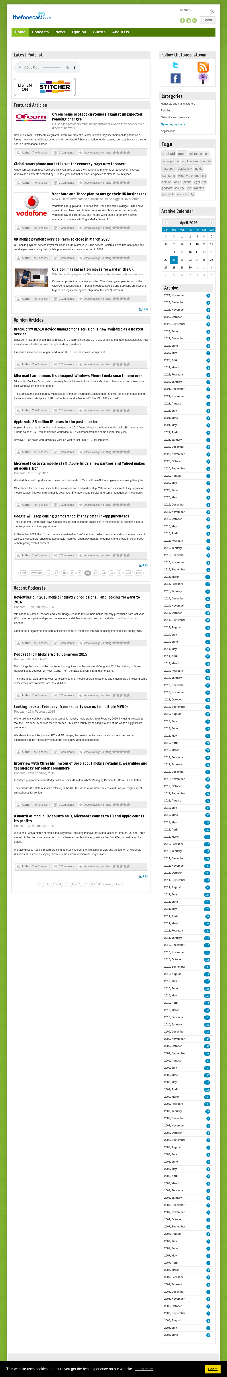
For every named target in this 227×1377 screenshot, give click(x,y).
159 (207, 1068)
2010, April (171, 1002)
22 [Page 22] (95, 573)
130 (207, 873)
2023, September (174, 324)
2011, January (173, 937)
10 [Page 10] (99, 884)
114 (207, 996)
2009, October (173, 1046)
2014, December (174, 598)
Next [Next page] (128, 573)
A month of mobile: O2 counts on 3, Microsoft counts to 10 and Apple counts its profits (79, 818)
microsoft (195, 154)
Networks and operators (175, 117)
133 (207, 822)
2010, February (173, 1017)
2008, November (174, 1125)
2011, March (172, 923)
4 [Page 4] (60, 884)
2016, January (173, 548)
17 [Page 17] (56, 573)
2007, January (173, 1284)
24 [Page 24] (111, 573)
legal (197, 182)
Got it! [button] (212, 1369)
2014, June (171, 641)
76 (208, 707)
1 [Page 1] (41, 884)
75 (208, 721)
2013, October (173, 699)
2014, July (170, 634)
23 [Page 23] (103, 573)
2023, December (174, 302)
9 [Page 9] (92, 884)
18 (208, 584)
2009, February (173, 1103)
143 (207, 1025)
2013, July (170, 721)
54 (208, 613)
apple (182, 154)
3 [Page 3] (54, 884)
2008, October (173, 1132)
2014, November (174, 605)
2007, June (171, 1248)
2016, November (174, 511)
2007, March (172, 1270)
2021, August (172, 403)
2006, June (171, 1334)
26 (208, 591)
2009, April (171, 1089)
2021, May (170, 425)
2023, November (174, 309)
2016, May (170, 526)
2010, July (170, 981)
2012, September (174, 793)
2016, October (173, 519)
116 (207, 938)
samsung (168, 175)
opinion (166, 182)
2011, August (172, 887)
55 (208, 656)
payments (168, 194)
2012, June (171, 815)
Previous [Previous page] (36, 573)
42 (208, 620)
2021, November (174, 396)
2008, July (170, 1154)
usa (188, 188)
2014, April (171, 656)
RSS (145, 309)
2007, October (173, 1219)
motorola (182, 194)
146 (207, 1039)
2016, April (171, 533)
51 (208, 649)
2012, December (174, 771)
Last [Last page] (139, 573)
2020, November (174, 454)
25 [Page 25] (118, 573)
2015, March (172, 576)
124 (207, 895)
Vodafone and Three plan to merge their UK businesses (99, 194)
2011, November (174, 865)
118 (207, 945)
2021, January (173, 439)
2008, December (174, 1118)
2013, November (174, 692)
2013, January (173, 764)
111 (207, 974)
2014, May (170, 649)
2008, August (172, 1147)
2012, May (170, 822)
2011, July (170, 894)
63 (208, 664)
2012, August (172, 800)
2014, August (172, 627)
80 (208, 815)
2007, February (173, 1277)
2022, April (171, 360)
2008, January (173, 1197)
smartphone (170, 161)
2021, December (174, 389)
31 (208, 627)
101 (207, 923)
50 (208, 642)
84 (208, 678)
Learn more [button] (144, 1369)
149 (207, 1046)
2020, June (171, 490)
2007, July (170, 1241)
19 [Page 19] (71, 573)
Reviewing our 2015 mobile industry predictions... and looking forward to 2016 (77, 599)
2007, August (172, 1233)
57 (208, 714)
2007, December (174, 1205)
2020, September (174, 468)
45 (208, 606)
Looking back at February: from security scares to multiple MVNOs (71, 706)
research (168, 168)
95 (208, 765)
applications (190, 161)
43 (208, 635)
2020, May (170, 497)
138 (207, 931)
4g (192, 194)
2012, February (173, 844)
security (179, 188)
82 (208, 916)
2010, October (173, 959)
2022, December (174, 338)
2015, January (173, 591)
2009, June (171, 1075)
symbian (198, 188)
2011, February (173, 930)
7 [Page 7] (79, 884)
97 (208, 758)
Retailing (166, 110)
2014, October (173, 613)
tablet (177, 182)
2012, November (174, 779)
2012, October (173, 786)
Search (212, 11)
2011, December (174, 858)
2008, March (172, 1183)
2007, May (170, 1255)
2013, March (172, 750)
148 (207, 1053)
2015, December (174, 555)
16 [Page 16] (48, 573)
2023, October (173, 317)
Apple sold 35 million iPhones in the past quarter (56, 421)
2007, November (174, 1212)
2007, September (174, 1226)
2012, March (172, 836)
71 (208, 700)
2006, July (170, 1327)
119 (207, 880)
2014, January (173, 677)
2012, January (173, 851)
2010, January (173, 1024)
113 (207, 844)
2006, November (174, 1298)
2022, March (172, 367)
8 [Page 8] (85, 884)
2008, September (174, 1140)
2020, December (174, 446)
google (206, 161)
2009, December (174, 1031)
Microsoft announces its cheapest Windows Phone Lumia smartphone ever (78, 375)
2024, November (174, 295)
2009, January (173, 1111)
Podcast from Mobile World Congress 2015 (50, 654)
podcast (167, 188)
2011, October (173, 872)
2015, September (174, 569)
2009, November (174, 1039)
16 (208, 577)
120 (207, 902)
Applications (168, 131)
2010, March (172, 1010)
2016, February (173, 540)
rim (204, 182)
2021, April (171, 432)
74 (208, 743)
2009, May (170, 1082)
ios (204, 175)
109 (207, 866)
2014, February (173, 670)
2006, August (172, 1320)
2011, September (174, 880)
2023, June (171, 331)
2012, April (171, 829)
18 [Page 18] (64, 573)
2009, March (172, 1096)
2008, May (170, 1169)
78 (208, 671)
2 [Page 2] (47, 884)
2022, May (170, 352)
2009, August (172, 1060)
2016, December (174, 504)
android (168, 154)
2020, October (173, 461)
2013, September (174, 706)
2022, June (171, 345)
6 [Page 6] (73, 884)
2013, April (171, 743)
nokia (198, 168)
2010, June (171, 988)
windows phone (189, 175)
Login (208, 20)
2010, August (172, 974)
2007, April (171, 1262)
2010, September (174, 966)
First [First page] (23, 573)
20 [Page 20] (79, 573)
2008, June (171, 1161)
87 (208, 779)
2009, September (174, 1053)
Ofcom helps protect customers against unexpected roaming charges (97, 116)
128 (207, 989)
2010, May (170, 995)
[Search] (194, 9)
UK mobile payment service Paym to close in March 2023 (62, 239)
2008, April (171, 1176)
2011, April (171, 916)
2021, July (170, 410)
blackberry (185, 168)
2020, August (172, 475)
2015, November (174, 562)
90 (208, 887)
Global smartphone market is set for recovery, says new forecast (70, 164)
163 (207, 1097)
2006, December (174, 1291)
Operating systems (173, 124)
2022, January (173, 381)
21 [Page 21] (87, 573)
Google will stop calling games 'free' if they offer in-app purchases (71, 516)
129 (207, 851)
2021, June (171, 418)
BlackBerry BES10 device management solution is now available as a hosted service (78, 331)
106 (207, 859)
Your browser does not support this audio (47, 67)
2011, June (171, 901)
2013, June (171, 728)
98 (208, 786)
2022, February (173, 374)
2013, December (174, 685)
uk (206, 154)
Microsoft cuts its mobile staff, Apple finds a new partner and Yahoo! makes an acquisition (79, 465)
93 (208, 1061)
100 (207, 830)
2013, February (173, 757)
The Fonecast (40, 152)
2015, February (173, 583)
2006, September (174, 1313)
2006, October (173, 1306)
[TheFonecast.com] (32, 16)
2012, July (170, 807)
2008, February (173, 1190)
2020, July (170, 482)
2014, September (174, 620)
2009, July (170, 1067)
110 (207, 837)
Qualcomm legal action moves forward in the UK (93, 269)
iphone (187, 182)
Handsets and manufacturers (178, 103)
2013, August (172, 714)
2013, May (170, 735)
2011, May (170, 908)
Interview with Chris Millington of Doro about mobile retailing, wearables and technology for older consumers (80, 765)
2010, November (174, 952)
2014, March (172, 663)
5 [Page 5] (66, 884)
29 (208, 1111)
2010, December (174, 945)
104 (207, 1010)
